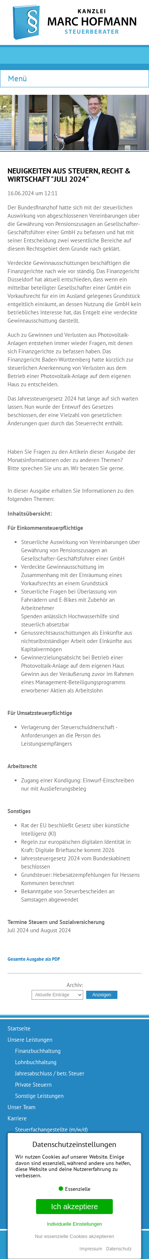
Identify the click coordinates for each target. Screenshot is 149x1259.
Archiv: (75, 984)
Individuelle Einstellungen (74, 1224)
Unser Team (21, 1107)
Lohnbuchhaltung (35, 1062)
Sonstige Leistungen (39, 1095)
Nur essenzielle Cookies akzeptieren (74, 1236)
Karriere (17, 1118)
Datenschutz (119, 1249)
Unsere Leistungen (30, 1039)
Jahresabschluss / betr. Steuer (49, 1073)
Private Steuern (33, 1084)
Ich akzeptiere (74, 1206)
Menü (17, 78)
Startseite (19, 1028)
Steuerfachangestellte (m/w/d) (51, 1129)
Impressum (90, 1249)
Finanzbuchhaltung (38, 1050)
